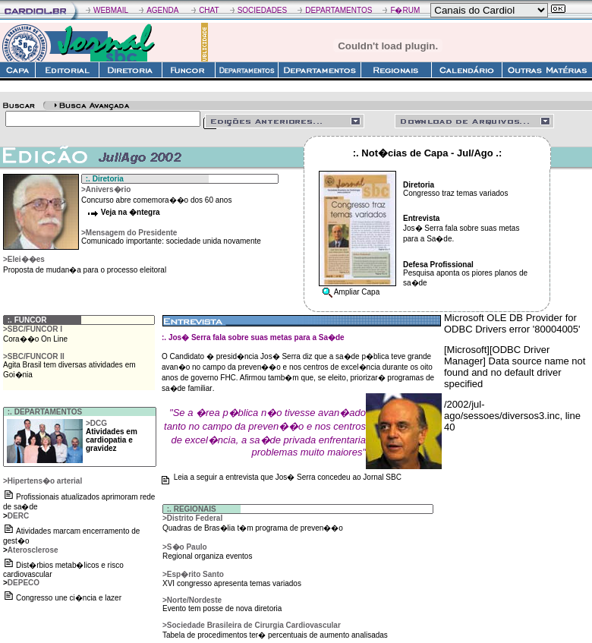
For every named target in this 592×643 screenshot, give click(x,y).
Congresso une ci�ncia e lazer (68, 598)
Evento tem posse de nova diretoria (222, 608)
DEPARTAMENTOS (338, 10)
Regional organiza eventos (207, 556)
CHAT (209, 10)
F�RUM (405, 10)
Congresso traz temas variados (455, 193)
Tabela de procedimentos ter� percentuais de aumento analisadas (275, 635)
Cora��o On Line (35, 339)
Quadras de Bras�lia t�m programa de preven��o (252, 528)
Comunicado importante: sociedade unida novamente (171, 241)
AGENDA (162, 10)
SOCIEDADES (263, 10)
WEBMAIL (110, 10)
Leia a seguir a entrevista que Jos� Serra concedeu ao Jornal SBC (287, 477)
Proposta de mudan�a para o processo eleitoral (84, 270)
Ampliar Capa (357, 292)
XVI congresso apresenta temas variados (231, 583)
